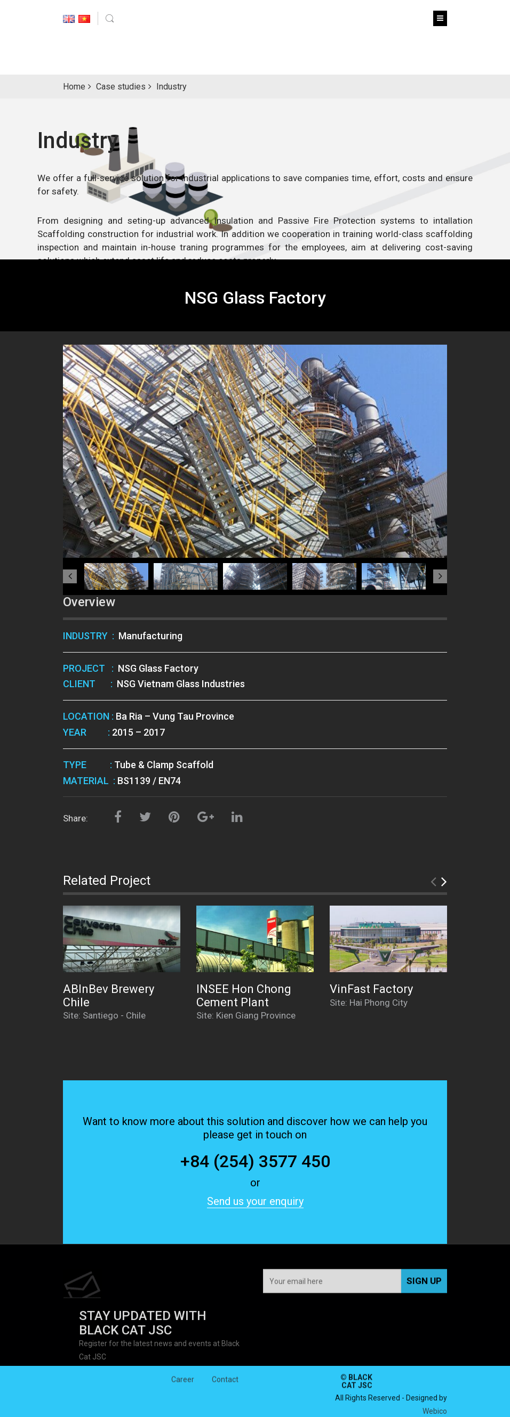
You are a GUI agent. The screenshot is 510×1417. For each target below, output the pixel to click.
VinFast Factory (371, 989)
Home (74, 87)
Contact (225, 1388)
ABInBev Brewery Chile (108, 995)
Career (182, 1388)
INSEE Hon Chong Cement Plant (243, 995)
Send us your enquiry (255, 1201)
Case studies (121, 87)
